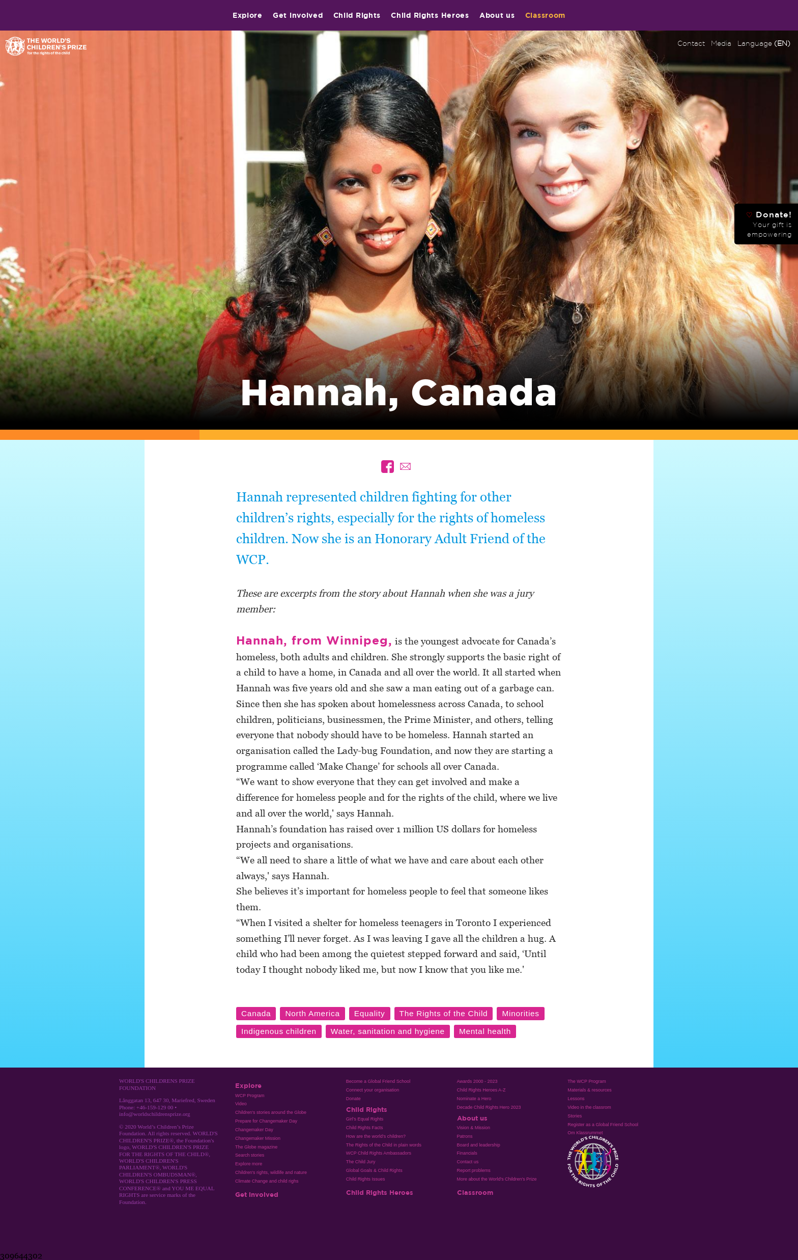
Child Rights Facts (364, 1127)
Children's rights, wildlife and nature (271, 1172)
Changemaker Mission (257, 1138)
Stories (574, 1115)
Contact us (468, 1161)
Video (241, 1103)
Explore (248, 15)
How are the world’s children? (376, 1136)
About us (497, 15)
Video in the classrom (589, 1107)
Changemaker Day (254, 1129)
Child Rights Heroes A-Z (481, 1090)
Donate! (769, 224)
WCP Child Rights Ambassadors (378, 1153)
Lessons (575, 1098)
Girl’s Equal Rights (364, 1119)
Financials (467, 1153)
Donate (353, 1098)
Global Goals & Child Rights (374, 1170)
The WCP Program (586, 1081)
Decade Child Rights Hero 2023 (489, 1107)
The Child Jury (361, 1161)
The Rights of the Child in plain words (383, 1144)
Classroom (545, 15)
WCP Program (250, 1095)
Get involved (298, 15)
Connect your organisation (373, 1090)
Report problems (474, 1170)
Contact (691, 43)
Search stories (249, 1155)
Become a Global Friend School (378, 1081)
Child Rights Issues (365, 1179)
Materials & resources (589, 1090)
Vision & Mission (474, 1127)
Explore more (248, 1163)
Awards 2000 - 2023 (477, 1081)
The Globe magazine (256, 1147)
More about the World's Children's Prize (497, 1179)
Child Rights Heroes (430, 15)
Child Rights (357, 15)
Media (721, 43)
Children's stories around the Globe (270, 1112)
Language (763, 43)
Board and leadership (478, 1144)
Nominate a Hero (474, 1098)
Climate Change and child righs (266, 1181)
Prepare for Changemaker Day (266, 1121)
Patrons (465, 1136)
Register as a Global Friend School (602, 1124)
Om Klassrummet (585, 1132)
